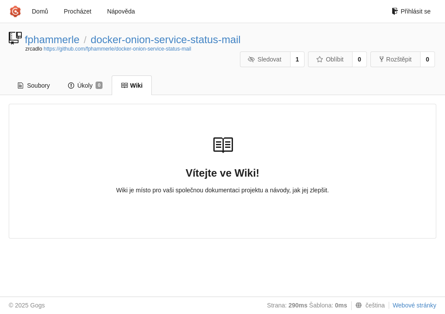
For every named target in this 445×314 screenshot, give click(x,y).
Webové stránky (414, 305)
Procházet (77, 11)
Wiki (132, 85)
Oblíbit (329, 59)
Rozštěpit (395, 59)
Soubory (34, 85)
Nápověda (121, 11)
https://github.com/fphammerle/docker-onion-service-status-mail (117, 49)
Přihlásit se (411, 11)
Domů (40, 11)
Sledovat (264, 59)
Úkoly (85, 85)
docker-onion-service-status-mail (166, 39)
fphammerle (52, 39)
